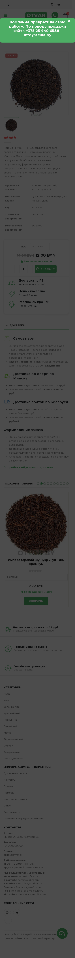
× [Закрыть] (69, 20)
